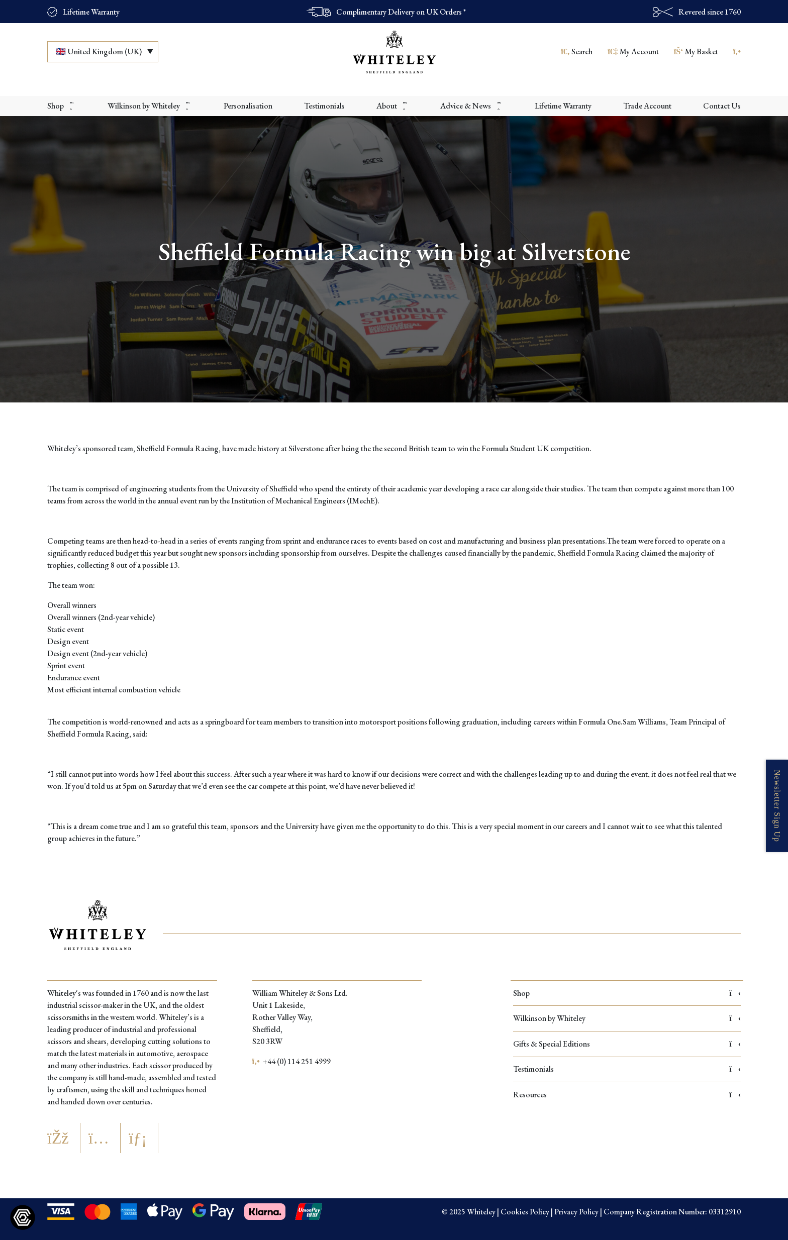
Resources (627, 1094)
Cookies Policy (525, 1211)
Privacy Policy (576, 1211)
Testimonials (627, 1069)
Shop (627, 993)
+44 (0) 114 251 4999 (291, 1061)
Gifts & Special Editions (627, 1044)
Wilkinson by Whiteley (627, 1018)
